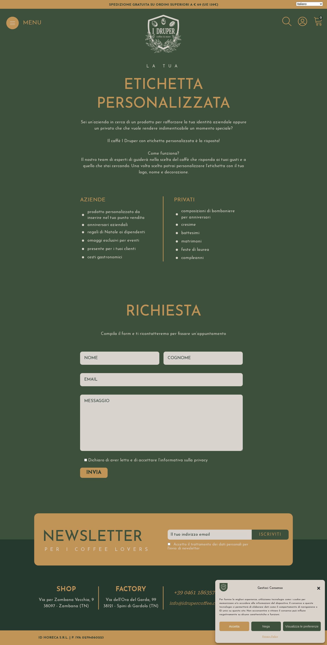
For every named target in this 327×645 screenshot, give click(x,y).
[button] (319, 588)
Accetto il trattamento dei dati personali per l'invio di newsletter (208, 546)
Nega (266, 626)
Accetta (234, 626)
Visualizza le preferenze (301, 626)
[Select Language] (309, 4)
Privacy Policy (270, 636)
